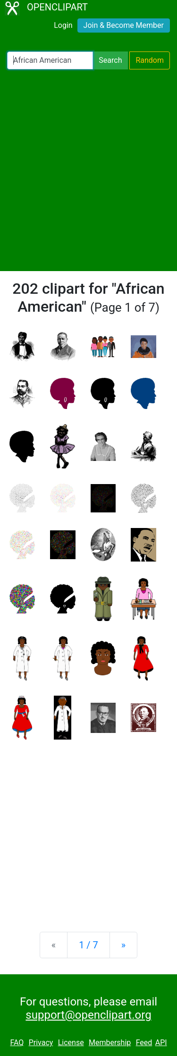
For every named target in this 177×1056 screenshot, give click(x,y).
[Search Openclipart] (50, 60)
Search (110, 60)
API (161, 1042)
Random (149, 60)
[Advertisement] (88, 170)
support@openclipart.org (88, 1015)
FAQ (17, 1042)
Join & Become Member (124, 25)
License (71, 1042)
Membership (110, 1042)
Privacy (41, 1042)
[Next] (123, 945)
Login (63, 25)
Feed (144, 1042)
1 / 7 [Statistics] (88, 945)
